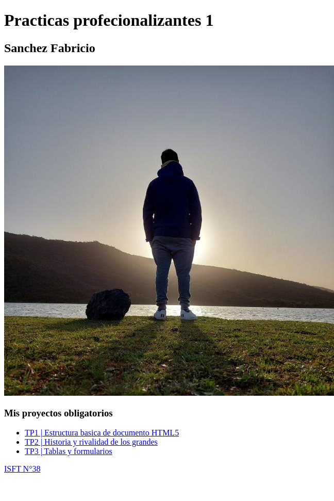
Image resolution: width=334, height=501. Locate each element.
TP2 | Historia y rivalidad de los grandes (91, 442)
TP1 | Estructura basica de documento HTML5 (102, 432)
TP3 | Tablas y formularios (68, 451)
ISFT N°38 (22, 468)
